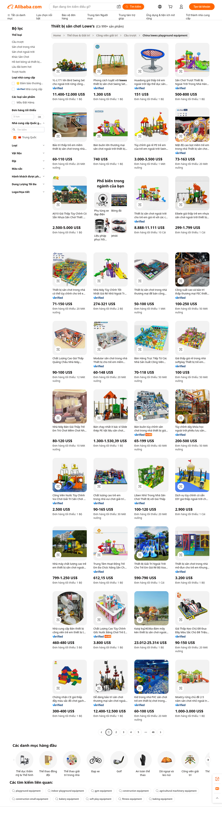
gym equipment (101, 790)
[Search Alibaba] (83, 7)
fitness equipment (130, 799)
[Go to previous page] (101, 732)
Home (57, 35)
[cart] (171, 7)
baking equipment (160, 799)
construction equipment (134, 790)
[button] (119, 7)
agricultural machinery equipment (176, 790)
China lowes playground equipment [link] (165, 35)
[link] (217, 779)
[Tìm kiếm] (133, 7)
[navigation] (28, 379)
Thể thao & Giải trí (78, 35)
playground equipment (26, 790)
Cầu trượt (130, 35)
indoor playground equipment (66, 790)
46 (153, 732)
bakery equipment (67, 799)
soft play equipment (98, 799)
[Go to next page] (160, 732)
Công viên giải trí (107, 35)
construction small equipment (30, 799)
